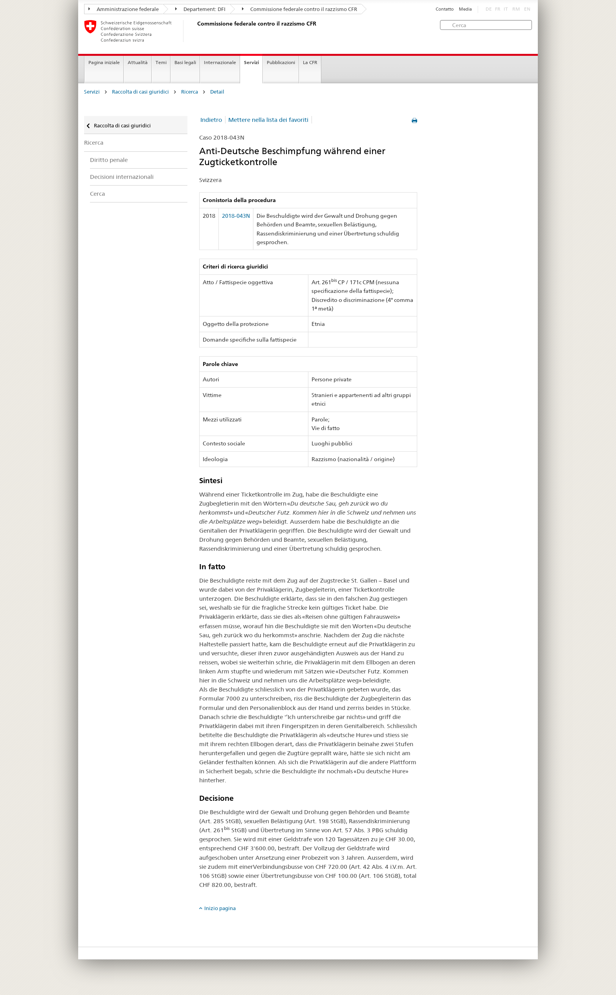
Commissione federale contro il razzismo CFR (299, 9)
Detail (217, 92)
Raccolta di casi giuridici (140, 92)
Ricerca (189, 92)
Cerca (97, 193)
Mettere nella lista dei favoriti (268, 119)
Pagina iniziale (104, 62)
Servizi (251, 62)
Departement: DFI (200, 9)
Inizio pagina (220, 908)
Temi (161, 62)
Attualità (138, 62)
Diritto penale (109, 160)
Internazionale (220, 62)
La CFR (310, 62)
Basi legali (185, 62)
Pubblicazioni (281, 62)
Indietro (211, 119)
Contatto (445, 9)
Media (465, 9)
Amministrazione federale (123, 9)
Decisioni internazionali (122, 176)
